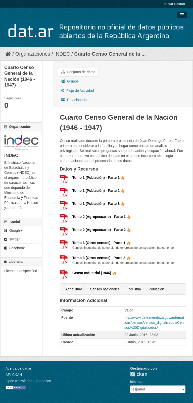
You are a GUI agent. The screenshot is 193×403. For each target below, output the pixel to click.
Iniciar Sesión (174, 4)
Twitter (12, 239)
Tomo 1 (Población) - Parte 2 (98, 191)
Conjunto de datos (78, 72)
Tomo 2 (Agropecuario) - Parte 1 (101, 217)
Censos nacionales (105, 289)
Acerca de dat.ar (18, 368)
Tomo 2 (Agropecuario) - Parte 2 (101, 230)
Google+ (13, 230)
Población (156, 289)
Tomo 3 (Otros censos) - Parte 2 (101, 258)
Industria (134, 289)
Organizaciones (32, 54)
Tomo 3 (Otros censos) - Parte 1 (101, 243)
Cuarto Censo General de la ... (110, 54)
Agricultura (73, 289)
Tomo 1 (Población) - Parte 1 (98, 178)
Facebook (14, 248)
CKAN (138, 374)
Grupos (70, 81)
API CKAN (14, 375)
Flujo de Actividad (77, 91)
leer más (16, 208)
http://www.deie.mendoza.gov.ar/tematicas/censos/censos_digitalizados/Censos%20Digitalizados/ (154, 322)
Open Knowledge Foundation (28, 381)
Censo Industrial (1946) (94, 273)
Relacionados (74, 100)
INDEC (62, 54)
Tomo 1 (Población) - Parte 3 (98, 204)
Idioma (135, 382)
